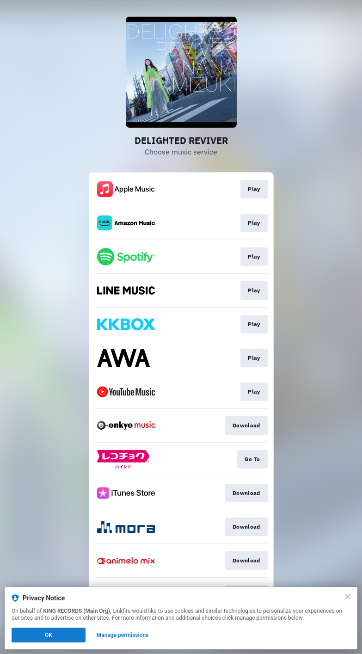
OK (48, 635)
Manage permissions (123, 635)
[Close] (347, 596)
